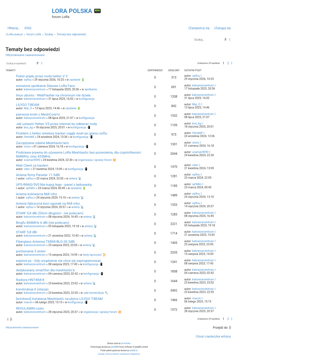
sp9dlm (30, 188)
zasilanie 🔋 (77, 79)
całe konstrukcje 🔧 (95, 292)
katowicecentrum (35, 89)
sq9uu (28, 79)
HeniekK (29, 136)
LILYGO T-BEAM (27, 105)
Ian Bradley (126, 343)
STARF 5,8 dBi (26, 232)
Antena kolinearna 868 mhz (36, 194)
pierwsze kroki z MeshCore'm (38, 114)
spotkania (91, 89)
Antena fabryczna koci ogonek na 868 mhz (48, 203)
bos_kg (28, 127)
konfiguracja (86, 98)
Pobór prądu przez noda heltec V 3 (42, 76)
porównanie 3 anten (31, 251)
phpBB (113, 347)
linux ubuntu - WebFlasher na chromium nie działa (53, 95)
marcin (28, 302)
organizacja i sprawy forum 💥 (97, 159)
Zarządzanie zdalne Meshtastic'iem (42, 143)
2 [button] (228, 63)
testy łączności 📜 (94, 254)
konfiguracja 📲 (80, 127)
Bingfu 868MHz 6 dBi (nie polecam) (42, 223)
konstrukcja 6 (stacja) (32, 289)
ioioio (27, 146)
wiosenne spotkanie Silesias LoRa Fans (45, 86)
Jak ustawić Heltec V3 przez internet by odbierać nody (56, 124)
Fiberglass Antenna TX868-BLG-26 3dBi (45, 241)
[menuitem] (28, 28)
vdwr (27, 169)
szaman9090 (32, 159)
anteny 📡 (75, 178)
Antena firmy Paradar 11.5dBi (38, 175)
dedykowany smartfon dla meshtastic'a (45, 270)
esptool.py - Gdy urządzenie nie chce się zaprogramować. (59, 261)
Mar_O (28, 108)
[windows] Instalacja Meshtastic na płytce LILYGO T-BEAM (59, 299)
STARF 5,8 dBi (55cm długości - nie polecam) (49, 213)
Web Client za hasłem (32, 165)
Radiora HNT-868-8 (30, 280)
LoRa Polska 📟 (76, 11)
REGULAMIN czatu (30, 308)
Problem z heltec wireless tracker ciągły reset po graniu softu (61, 133)
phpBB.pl (134, 350)
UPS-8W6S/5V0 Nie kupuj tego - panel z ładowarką (54, 185)
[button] (232, 63)
